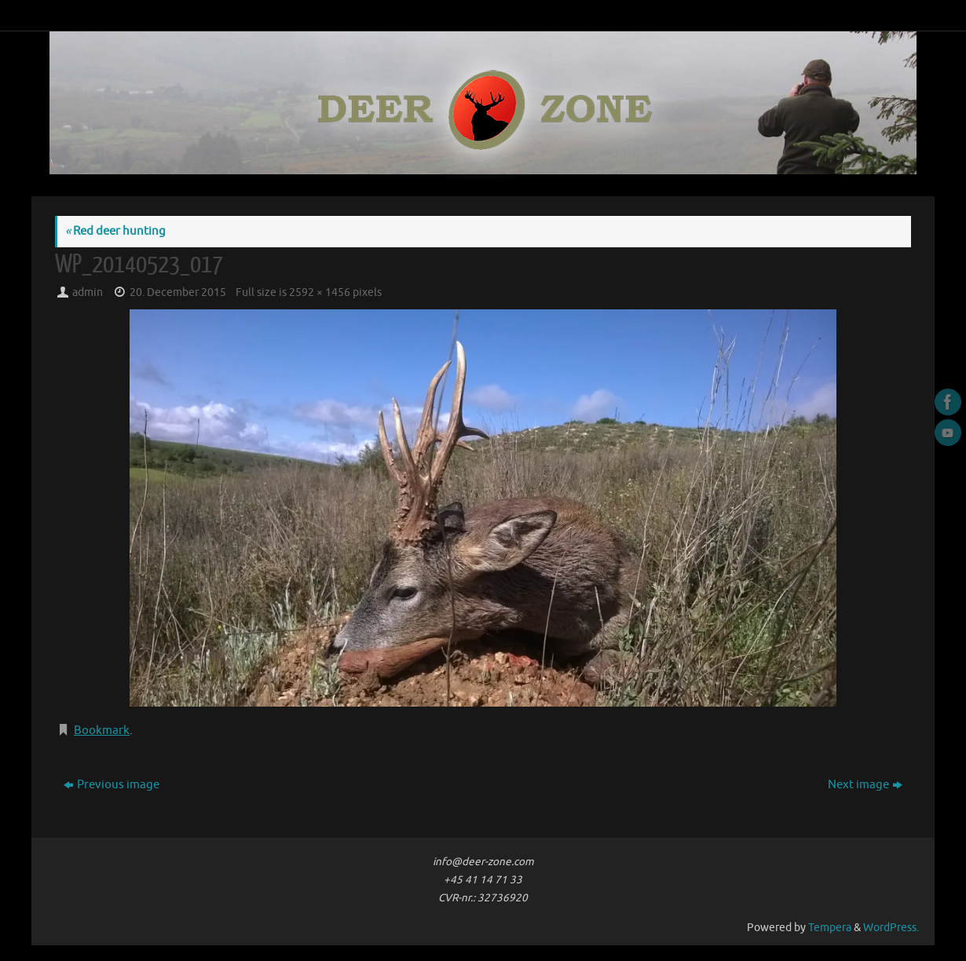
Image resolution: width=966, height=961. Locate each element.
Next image (865, 784)
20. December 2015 (178, 292)
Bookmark (102, 730)
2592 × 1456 (319, 292)
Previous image (111, 784)
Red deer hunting (115, 231)
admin (87, 292)
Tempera (829, 927)
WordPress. (891, 927)
